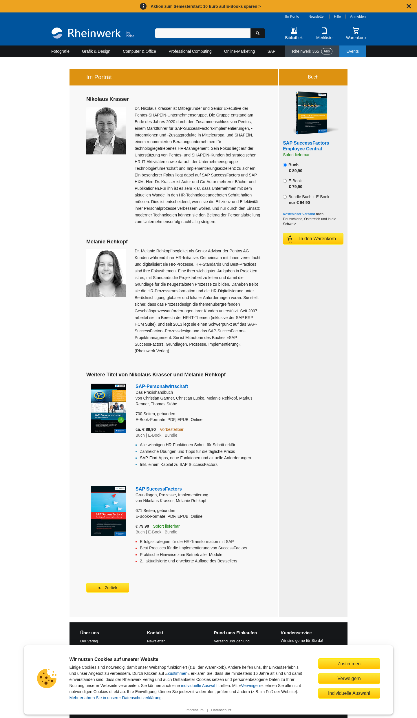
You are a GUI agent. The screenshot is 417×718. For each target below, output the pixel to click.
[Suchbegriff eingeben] (202, 33)
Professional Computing (190, 51)
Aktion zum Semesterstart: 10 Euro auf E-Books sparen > (206, 6)
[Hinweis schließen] (409, 6)
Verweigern (251, 685)
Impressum (195, 710)
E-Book (292, 183)
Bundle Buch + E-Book (306, 199)
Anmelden (358, 16)
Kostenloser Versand (299, 214)
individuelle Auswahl (199, 685)
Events (352, 51)
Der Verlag (89, 641)
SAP (271, 51)
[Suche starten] (257, 33)
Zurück (111, 588)
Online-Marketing (239, 51)
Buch (292, 168)
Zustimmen (177, 673)
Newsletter (316, 16)
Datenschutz (221, 710)
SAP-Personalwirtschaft (198, 389)
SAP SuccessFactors (191, 492)
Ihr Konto (292, 16)
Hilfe (337, 16)
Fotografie (60, 51)
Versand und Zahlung (232, 641)
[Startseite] (92, 33)
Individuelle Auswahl (349, 693)
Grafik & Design (96, 51)
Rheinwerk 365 (312, 51)
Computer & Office (139, 51)
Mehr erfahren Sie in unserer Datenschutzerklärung (116, 697)
